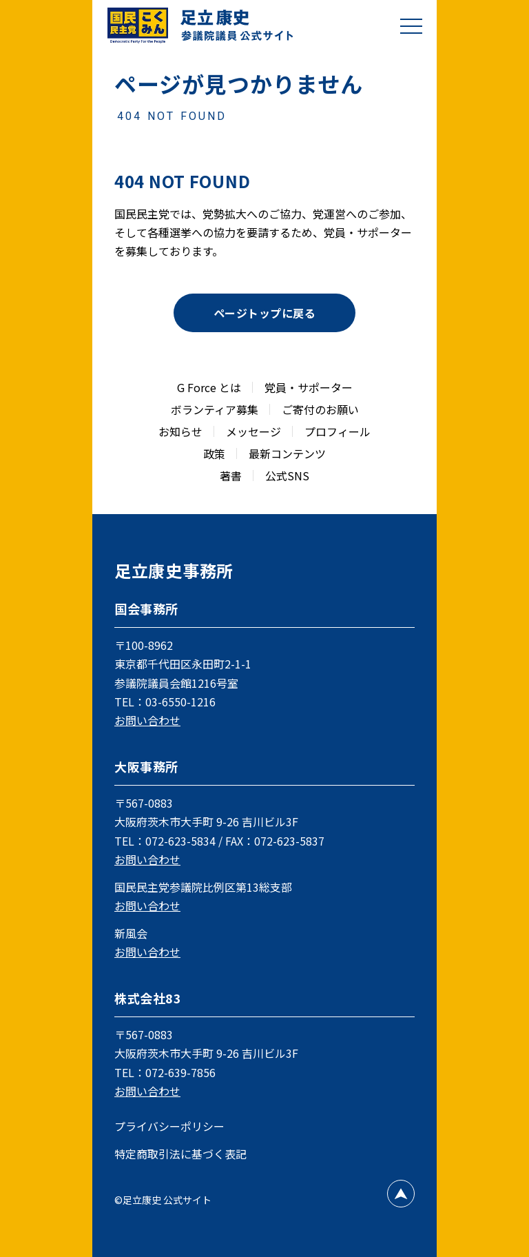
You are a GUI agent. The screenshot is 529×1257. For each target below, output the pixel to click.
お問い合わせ (147, 720)
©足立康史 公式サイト (162, 1200)
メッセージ (253, 431)
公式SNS (287, 475)
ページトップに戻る (264, 313)
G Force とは (209, 387)
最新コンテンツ (287, 453)
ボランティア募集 (214, 409)
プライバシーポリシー (169, 1126)
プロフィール (337, 431)
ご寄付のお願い (320, 409)
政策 (214, 453)
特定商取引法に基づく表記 (180, 1153)
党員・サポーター (308, 387)
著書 (231, 475)
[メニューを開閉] (411, 25)
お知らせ (180, 431)
